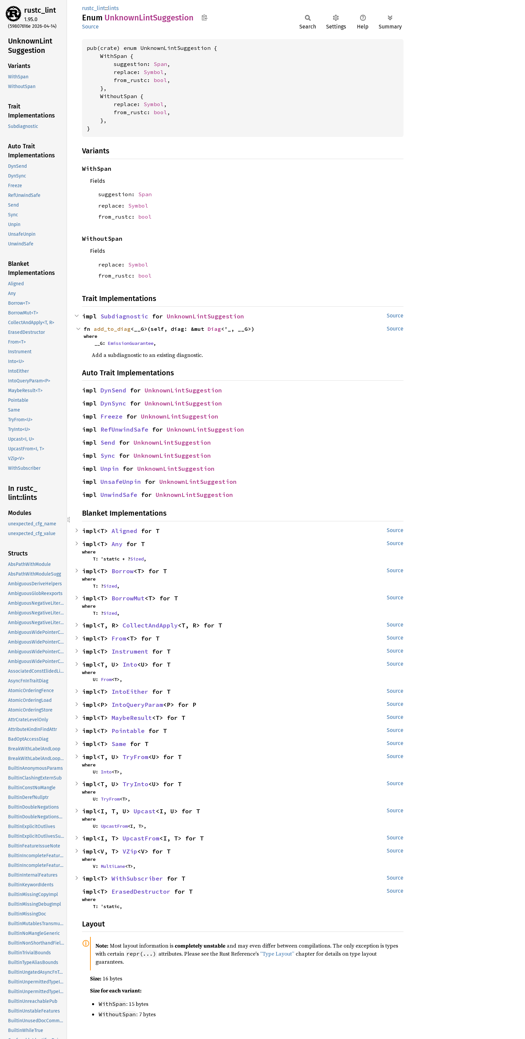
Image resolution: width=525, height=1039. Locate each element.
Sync (107, 455)
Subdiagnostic (124, 316)
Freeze (111, 416)
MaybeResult (131, 718)
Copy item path (204, 17)
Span (160, 64)
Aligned (124, 531)
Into (130, 664)
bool (160, 80)
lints (113, 8)
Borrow (122, 571)
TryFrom (135, 757)
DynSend (113, 390)
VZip (130, 851)
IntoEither (129, 691)
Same (118, 744)
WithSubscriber (137, 878)
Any (117, 544)
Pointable (128, 731)
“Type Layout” (277, 953)
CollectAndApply (150, 625)
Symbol (154, 72)
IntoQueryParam (137, 705)
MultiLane (113, 866)
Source (90, 26)
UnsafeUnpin (120, 482)
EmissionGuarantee (130, 343)
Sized (137, 559)
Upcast (145, 811)
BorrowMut (128, 598)
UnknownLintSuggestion (205, 316)
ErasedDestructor (140, 891)
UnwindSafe (118, 495)
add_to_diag (112, 328)
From (118, 638)
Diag (214, 328)
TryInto (135, 784)
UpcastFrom (114, 826)
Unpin (109, 468)
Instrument (129, 651)
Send (107, 442)
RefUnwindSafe (124, 429)
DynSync (113, 403)
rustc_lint (40, 10)
